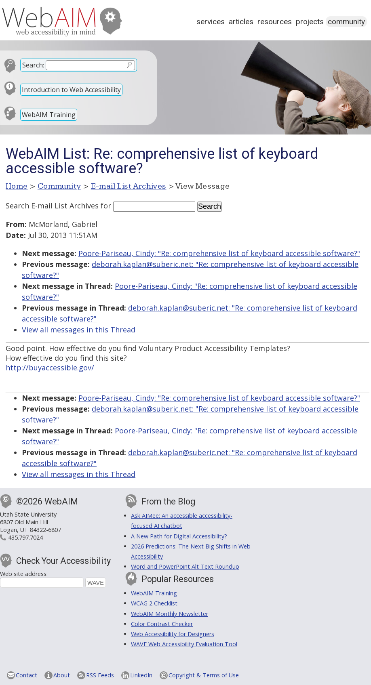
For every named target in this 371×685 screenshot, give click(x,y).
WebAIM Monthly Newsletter (169, 614)
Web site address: (24, 574)
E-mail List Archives (129, 186)
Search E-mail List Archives (52, 205)
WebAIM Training (49, 114)
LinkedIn (141, 675)
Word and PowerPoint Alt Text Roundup (185, 566)
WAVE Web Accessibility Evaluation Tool (184, 644)
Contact (26, 675)
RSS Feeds (100, 675)
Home (17, 186)
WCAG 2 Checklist (154, 603)
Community (346, 21)
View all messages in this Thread (78, 329)
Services (210, 21)
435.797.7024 (25, 537)
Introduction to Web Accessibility (71, 89)
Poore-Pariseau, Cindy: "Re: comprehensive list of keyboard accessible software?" (219, 253)
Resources (274, 21)
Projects (310, 21)
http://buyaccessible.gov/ (50, 367)
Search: (33, 65)
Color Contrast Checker (162, 624)
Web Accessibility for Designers (172, 634)
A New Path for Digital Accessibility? (179, 536)
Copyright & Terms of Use (204, 675)
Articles (241, 21)
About (61, 675)
